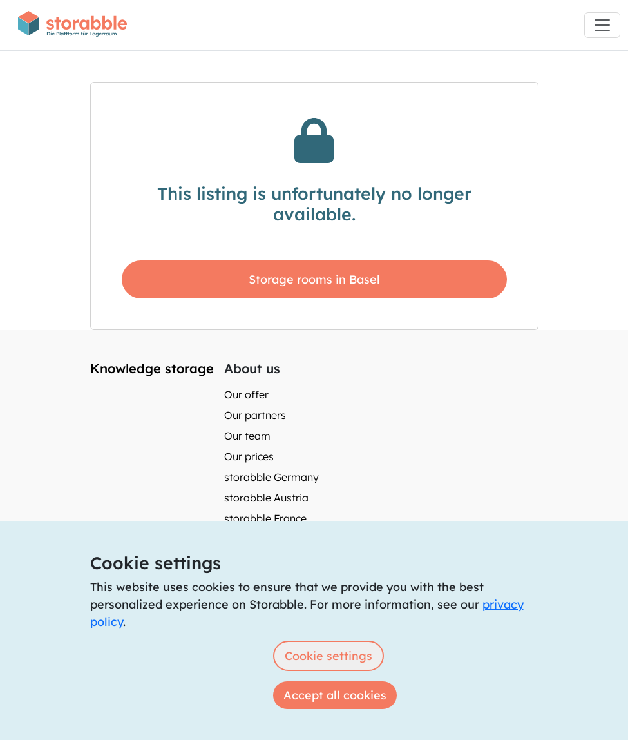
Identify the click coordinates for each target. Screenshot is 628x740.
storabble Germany (271, 477)
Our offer (246, 394)
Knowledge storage (152, 368)
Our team (247, 435)
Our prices (249, 456)
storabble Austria (266, 497)
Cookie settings (328, 655)
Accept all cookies (334, 695)
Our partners (255, 415)
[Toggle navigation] (602, 25)
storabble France (265, 518)
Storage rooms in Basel (314, 279)
